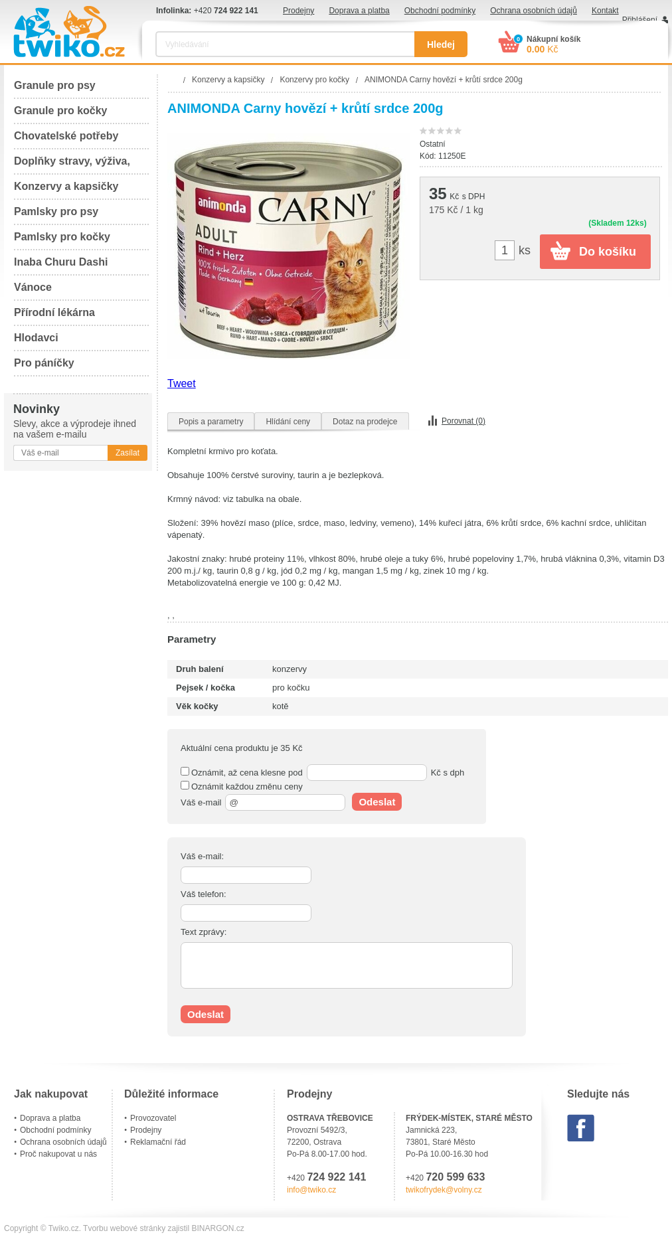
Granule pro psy (55, 85)
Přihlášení (639, 20)
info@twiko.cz (311, 1190)
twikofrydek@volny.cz (444, 1190)
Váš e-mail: (202, 856)
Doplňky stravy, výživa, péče (72, 165)
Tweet (181, 383)
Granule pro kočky (61, 110)
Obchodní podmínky (439, 10)
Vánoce (33, 287)
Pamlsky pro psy (56, 211)
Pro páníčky (44, 363)
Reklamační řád (158, 1142)
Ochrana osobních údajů (533, 10)
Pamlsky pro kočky (62, 236)
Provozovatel (153, 1118)
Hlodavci (36, 337)
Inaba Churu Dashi (61, 262)
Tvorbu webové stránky (124, 1228)
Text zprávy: (203, 932)
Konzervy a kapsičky (66, 186)
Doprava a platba (359, 10)
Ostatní (433, 144)
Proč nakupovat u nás (58, 1154)
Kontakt (605, 10)
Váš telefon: (203, 894)
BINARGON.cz (218, 1228)
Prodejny (298, 10)
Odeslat (377, 801)
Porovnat (463, 421)
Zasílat (127, 452)
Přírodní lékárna (54, 312)
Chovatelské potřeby (66, 135)
